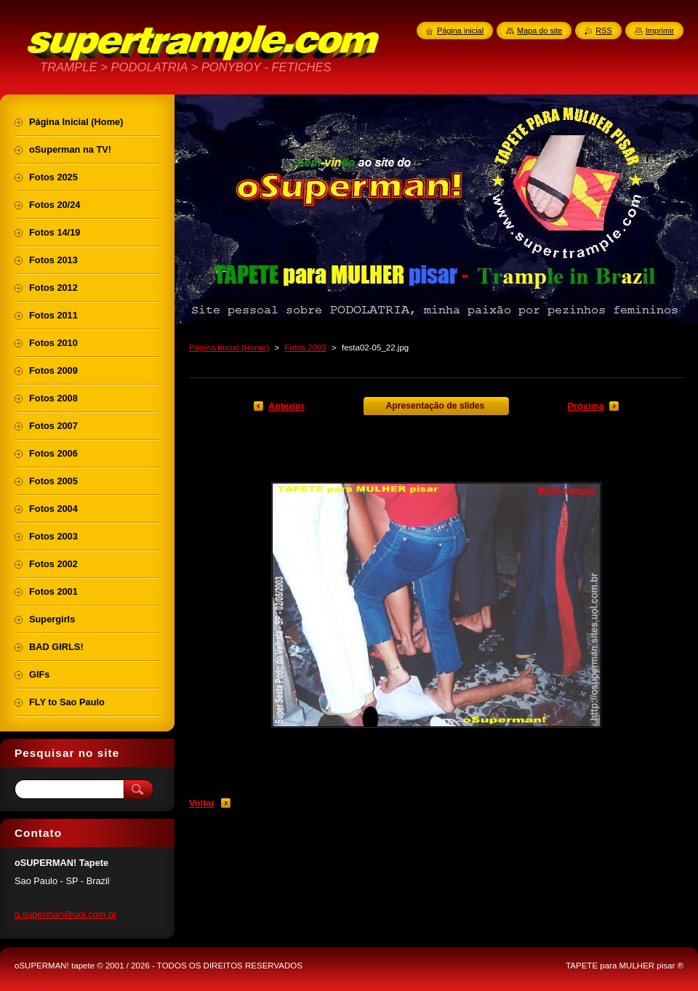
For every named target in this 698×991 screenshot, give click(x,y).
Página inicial (460, 30)
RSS (603, 30)
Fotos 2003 (305, 347)
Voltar (201, 803)
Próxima (585, 406)
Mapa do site (539, 30)
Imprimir (660, 30)
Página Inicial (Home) (229, 347)
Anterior (286, 406)
